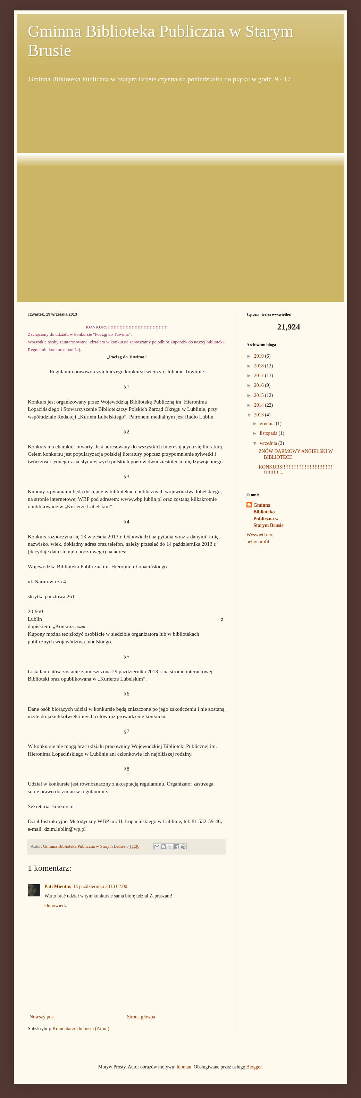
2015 (259, 395)
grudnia (268, 423)
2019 (259, 356)
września (269, 443)
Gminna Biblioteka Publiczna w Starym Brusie (268, 515)
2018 (259, 365)
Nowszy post (42, 1016)
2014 (259, 405)
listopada (269, 433)
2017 (259, 375)
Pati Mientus (57, 886)
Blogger (253, 1066)
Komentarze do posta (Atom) (80, 1028)
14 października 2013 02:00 (100, 886)
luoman (184, 1066)
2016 (259, 385)
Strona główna (141, 1016)
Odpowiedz (55, 905)
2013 (259, 414)
